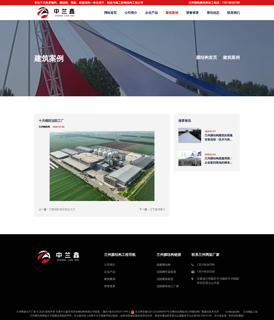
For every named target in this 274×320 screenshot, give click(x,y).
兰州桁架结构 (232, 311)
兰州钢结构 (44, 126)
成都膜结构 (164, 265)
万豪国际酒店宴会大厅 (62, 209)
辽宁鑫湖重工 (157, 209)
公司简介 (131, 12)
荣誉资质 (192, 12)
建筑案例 (172, 12)
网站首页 (110, 12)
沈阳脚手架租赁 (166, 272)
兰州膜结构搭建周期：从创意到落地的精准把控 (219, 160)
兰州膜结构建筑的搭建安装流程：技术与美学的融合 (219, 137)
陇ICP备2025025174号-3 (116, 311)
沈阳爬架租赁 (165, 279)
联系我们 (233, 12)
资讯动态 (213, 12)
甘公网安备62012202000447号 (150, 311)
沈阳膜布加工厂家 (168, 286)
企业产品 (151, 12)
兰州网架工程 (250, 311)
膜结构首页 (206, 57)
